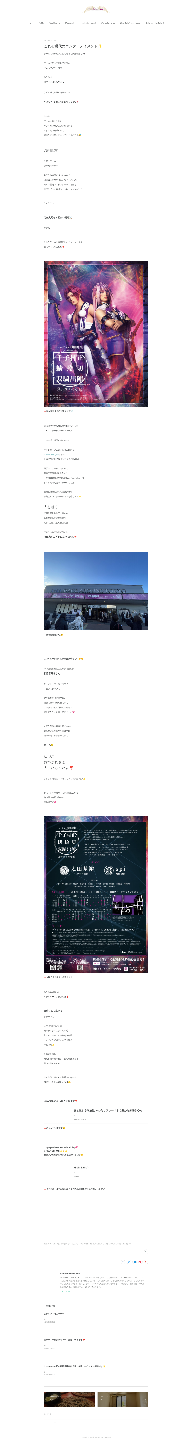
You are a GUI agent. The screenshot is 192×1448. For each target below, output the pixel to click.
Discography (70, 23)
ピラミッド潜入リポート (55, 1319)
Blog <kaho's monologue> (130, 23)
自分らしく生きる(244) (105, 1249)
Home (30, 23)
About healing (54, 23)
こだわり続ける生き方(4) (52, 1249)
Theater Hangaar (51, 454)
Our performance (108, 23)
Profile (41, 23)
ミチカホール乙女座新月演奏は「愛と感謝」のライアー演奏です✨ (74, 1372)
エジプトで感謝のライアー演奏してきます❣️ (64, 1346)
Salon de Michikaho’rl (155, 23)
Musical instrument (88, 23)
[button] (30, 23)
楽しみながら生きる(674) (122, 1249)
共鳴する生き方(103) (90, 1249)
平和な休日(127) (66, 1249)
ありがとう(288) (77, 1249)
